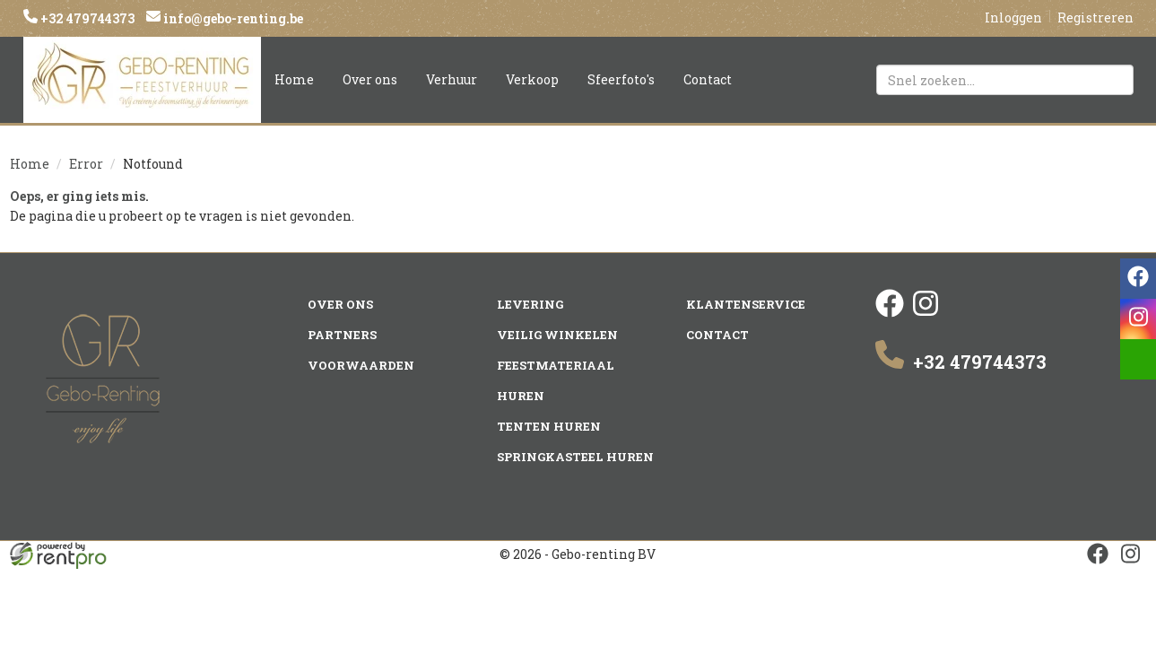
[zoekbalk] (1005, 80)
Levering (530, 304)
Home (294, 79)
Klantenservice (745, 304)
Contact (707, 79)
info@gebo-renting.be (232, 18)
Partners (342, 335)
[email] (1138, 359)
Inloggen (1013, 17)
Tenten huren (549, 426)
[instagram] (925, 312)
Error (86, 163)
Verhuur (451, 79)
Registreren (1095, 17)
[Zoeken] (1112, 79)
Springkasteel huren (575, 457)
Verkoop (532, 79)
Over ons (370, 79)
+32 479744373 (86, 18)
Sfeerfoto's (621, 79)
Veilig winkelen (557, 335)
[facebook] (889, 312)
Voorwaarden (361, 365)
